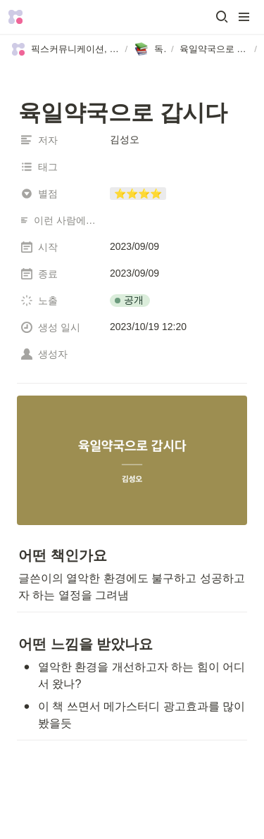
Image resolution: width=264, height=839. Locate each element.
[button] (222, 17)
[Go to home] (15, 17)
